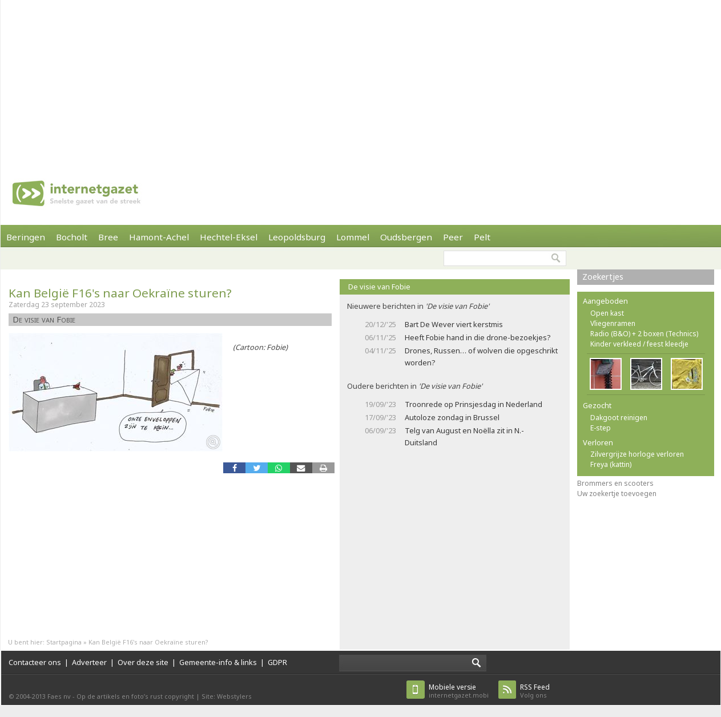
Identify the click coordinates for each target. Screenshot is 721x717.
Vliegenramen (612, 323)
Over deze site (143, 662)
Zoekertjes (602, 276)
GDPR (277, 662)
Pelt (482, 237)
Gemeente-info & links (218, 662)
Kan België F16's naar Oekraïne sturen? (120, 293)
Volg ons (535, 691)
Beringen (25, 237)
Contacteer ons (35, 662)
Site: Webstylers (227, 696)
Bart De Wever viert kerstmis (454, 324)
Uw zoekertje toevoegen (616, 493)
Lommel (352, 237)
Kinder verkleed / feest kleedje (639, 344)
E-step (600, 428)
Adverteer (89, 662)
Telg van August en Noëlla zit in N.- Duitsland (464, 436)
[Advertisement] (338, 80)
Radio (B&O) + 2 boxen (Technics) (644, 334)
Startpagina (64, 642)
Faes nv (59, 696)
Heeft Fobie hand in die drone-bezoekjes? (477, 337)
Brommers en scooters (615, 483)
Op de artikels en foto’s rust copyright (135, 696)
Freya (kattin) (610, 464)
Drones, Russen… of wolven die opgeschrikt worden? (481, 356)
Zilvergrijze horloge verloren (637, 454)
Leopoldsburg (296, 237)
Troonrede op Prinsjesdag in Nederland (473, 404)
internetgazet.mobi (459, 691)
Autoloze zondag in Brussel (452, 417)
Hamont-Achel (159, 237)
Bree (108, 237)
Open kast (607, 313)
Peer (453, 237)
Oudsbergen (406, 237)
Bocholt (71, 237)
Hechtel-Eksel (228, 237)
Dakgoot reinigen (618, 417)
